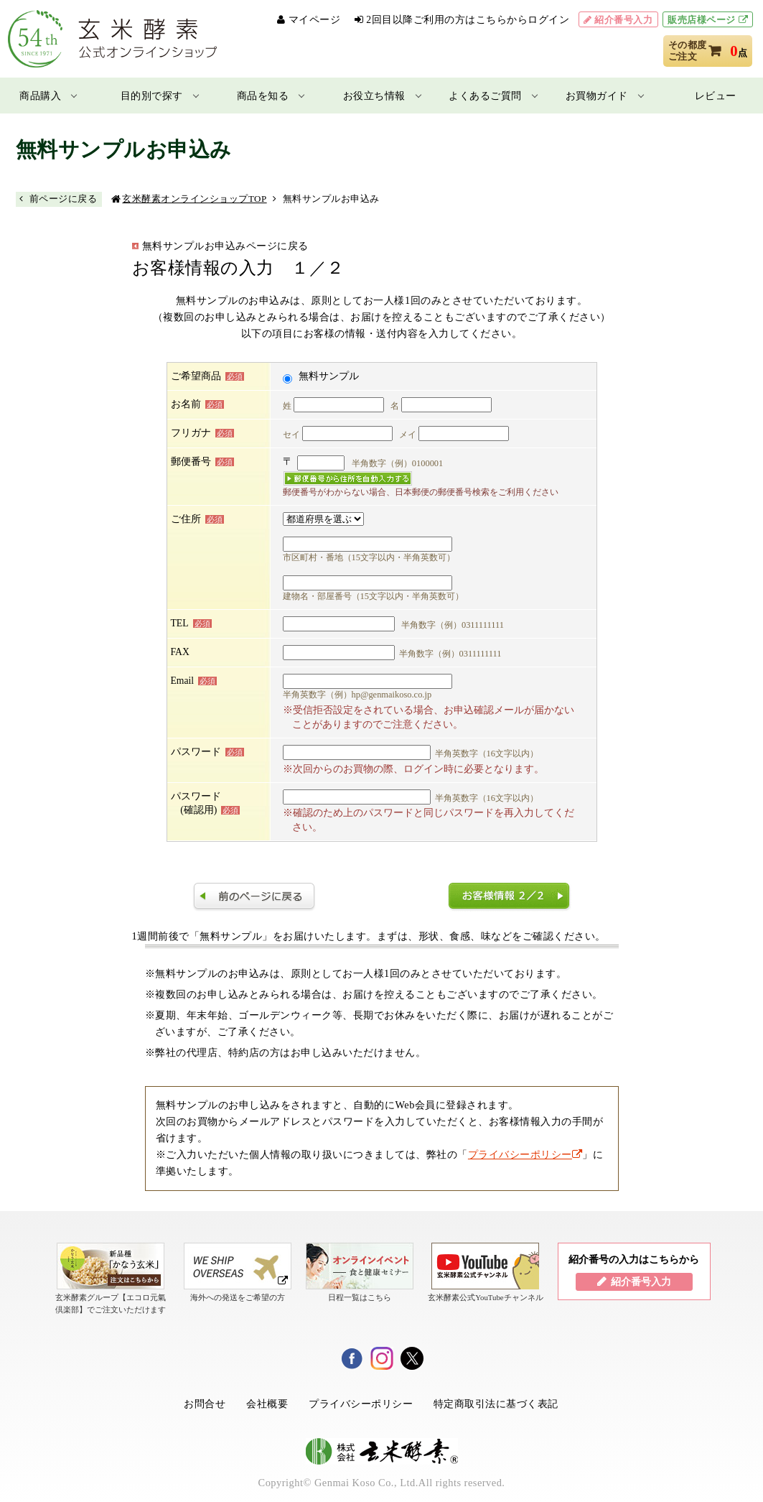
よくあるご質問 (485, 95)
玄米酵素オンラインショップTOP (194, 198)
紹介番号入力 (623, 19)
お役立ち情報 (374, 95)
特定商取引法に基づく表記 (496, 1403)
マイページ (315, 19)
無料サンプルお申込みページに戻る (225, 245)
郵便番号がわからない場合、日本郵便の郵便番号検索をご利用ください (420, 492)
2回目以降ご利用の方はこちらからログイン (467, 19)
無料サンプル (329, 376)
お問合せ (204, 1403)
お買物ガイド (597, 95)
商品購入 (40, 95)
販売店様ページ (702, 19)
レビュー (715, 95)
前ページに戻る (63, 198)
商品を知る (263, 95)
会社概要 (267, 1403)
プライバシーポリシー (525, 1154)
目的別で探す (152, 95)
